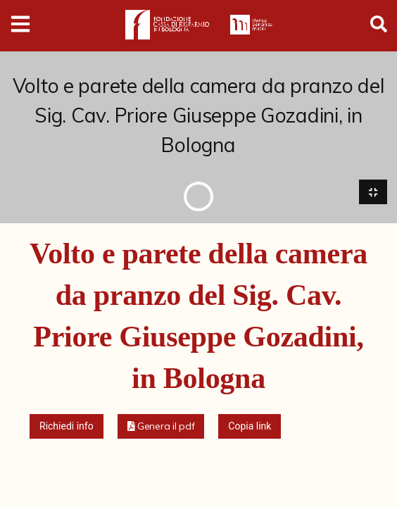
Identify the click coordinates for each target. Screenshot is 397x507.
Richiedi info (66, 426)
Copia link (249, 426)
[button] (161, 426)
